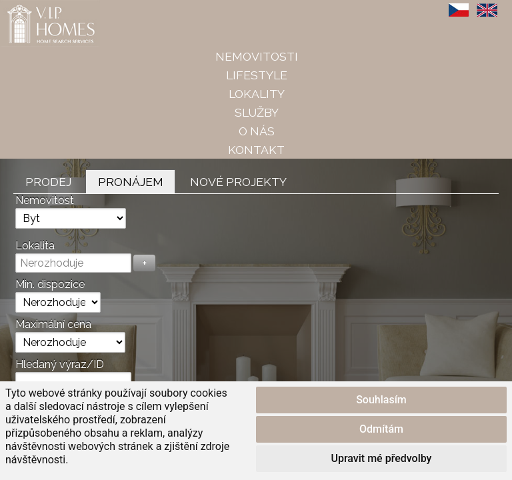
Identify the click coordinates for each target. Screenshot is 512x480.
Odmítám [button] (381, 429)
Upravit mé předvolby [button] (381, 458)
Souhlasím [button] (381, 399)
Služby (257, 112)
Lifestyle (256, 75)
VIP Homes (33, 7)
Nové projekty (238, 182)
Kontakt (256, 150)
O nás (257, 131)
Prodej (48, 182)
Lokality (257, 94)
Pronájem (130, 182)
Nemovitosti (256, 56)
